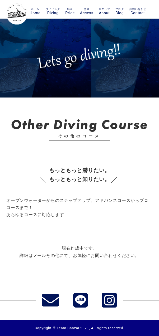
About (104, 11)
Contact (137, 11)
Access (86, 11)
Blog (119, 11)
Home (35, 11)
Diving (53, 11)
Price (70, 11)
